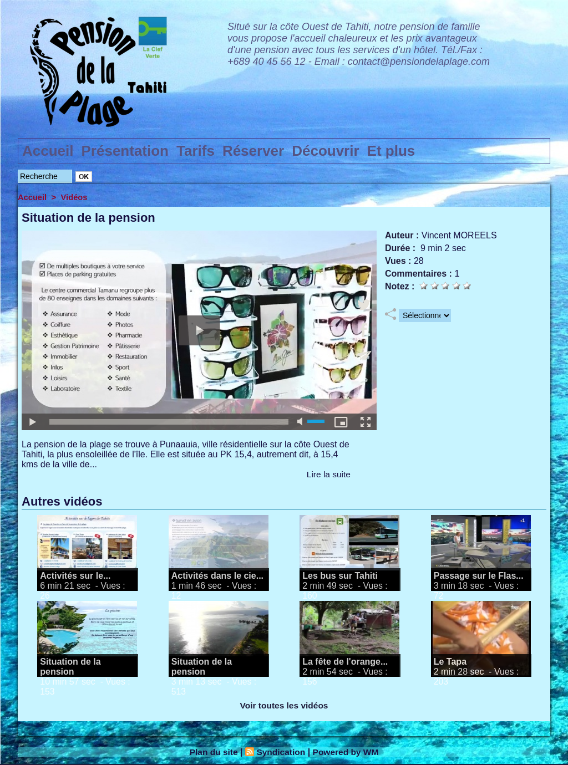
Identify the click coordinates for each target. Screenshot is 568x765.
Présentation (125, 150)
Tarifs (195, 150)
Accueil (48, 150)
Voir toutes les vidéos (284, 705)
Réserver (253, 150)
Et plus (391, 150)
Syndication (280, 752)
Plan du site (212, 752)
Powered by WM (347, 752)
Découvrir (325, 150)
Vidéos (75, 197)
